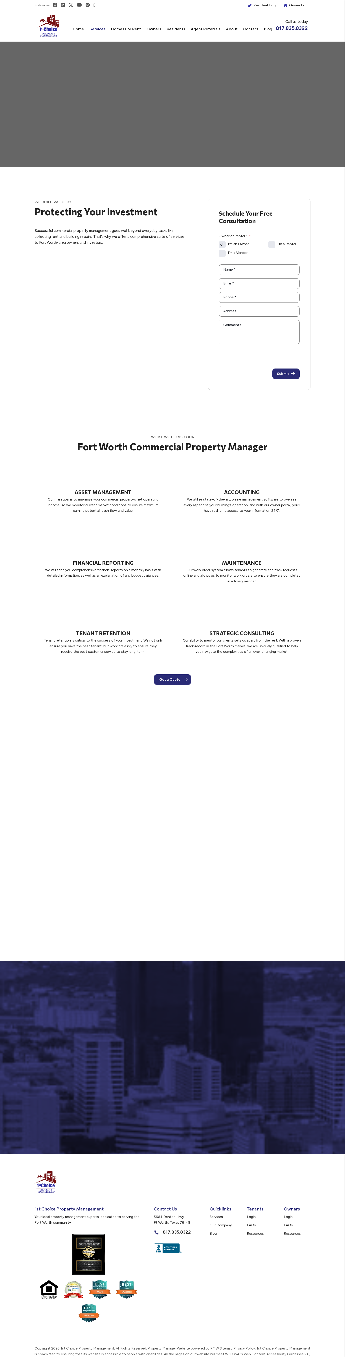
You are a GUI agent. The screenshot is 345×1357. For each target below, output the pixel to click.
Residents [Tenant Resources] (176, 29)
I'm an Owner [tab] (238, 244)
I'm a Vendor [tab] (238, 253)
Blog (268, 29)
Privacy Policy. (244, 1348)
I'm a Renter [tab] (286, 244)
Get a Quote (169, 679)
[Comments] (259, 332)
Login (251, 1217)
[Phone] (259, 297)
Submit (286, 374)
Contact (251, 29)
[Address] (259, 311)
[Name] (259, 269)
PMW (214, 1348)
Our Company (221, 1225)
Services (216, 1217)
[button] (55, 5)
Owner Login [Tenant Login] (297, 5)
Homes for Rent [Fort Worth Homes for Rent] (126, 29)
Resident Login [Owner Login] (263, 5)
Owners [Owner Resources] (154, 29)
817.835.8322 (292, 28)
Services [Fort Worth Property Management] (98, 29)
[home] (48, 26)
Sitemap (226, 1348)
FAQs (251, 1225)
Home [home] (78, 29)
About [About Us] (232, 29)
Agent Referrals (205, 29)
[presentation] (266, 355)
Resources (255, 1233)
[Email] (259, 283)
